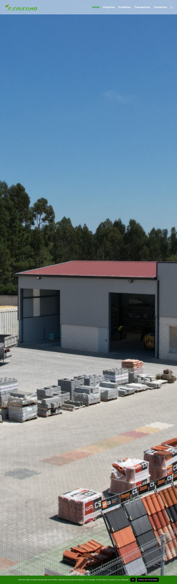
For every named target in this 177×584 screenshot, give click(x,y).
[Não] (173, 579)
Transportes (142, 7)
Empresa (109, 7)
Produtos (124, 7)
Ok (133, 580)
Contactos (160, 7)
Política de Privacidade (147, 580)
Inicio (96, 7)
